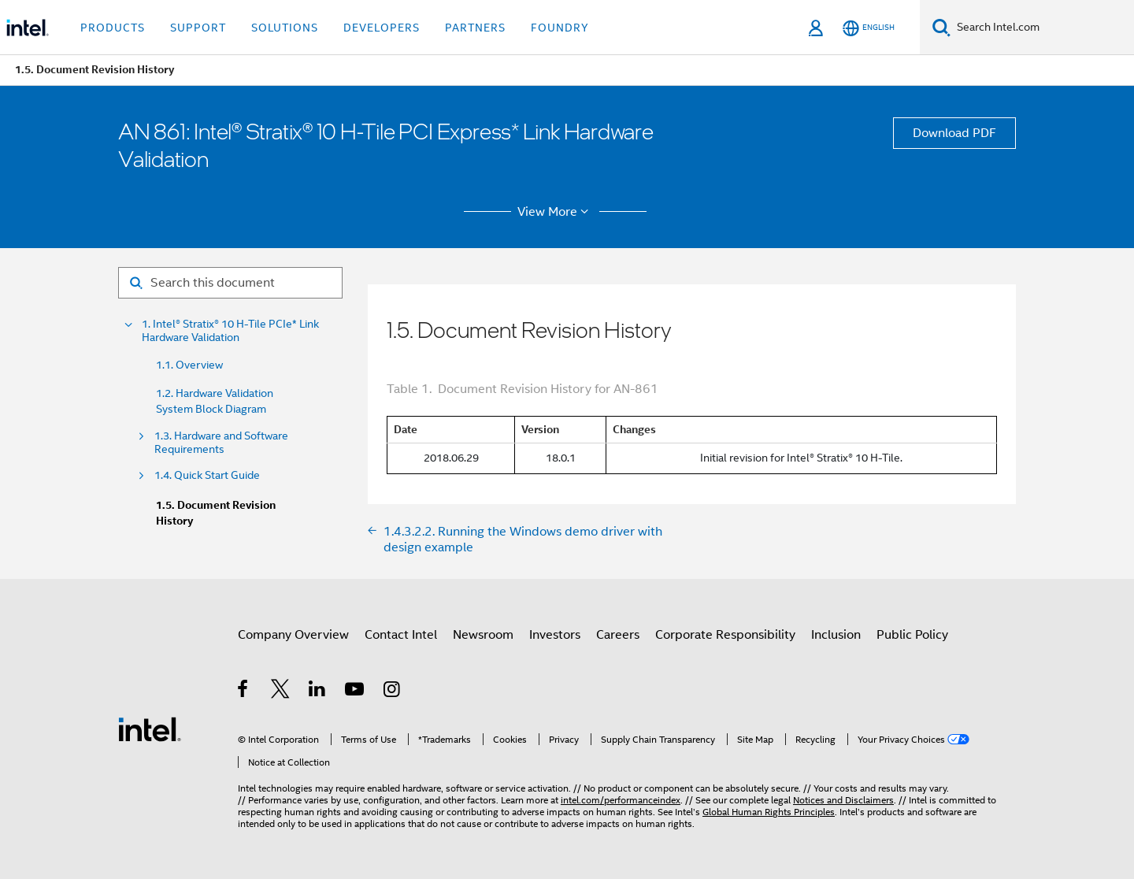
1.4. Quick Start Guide (207, 475)
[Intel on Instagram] (392, 691)
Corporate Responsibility (725, 635)
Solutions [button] (284, 27)
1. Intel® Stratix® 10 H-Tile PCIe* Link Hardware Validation (230, 330)
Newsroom (483, 635)
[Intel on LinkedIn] (318, 691)
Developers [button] (381, 27)
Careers (617, 635)
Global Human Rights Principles (768, 812)
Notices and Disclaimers (843, 800)
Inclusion (836, 635)
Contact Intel (401, 635)
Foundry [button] (560, 27)
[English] (869, 28)
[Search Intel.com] (1042, 28)
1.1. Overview (189, 365)
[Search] (941, 27)
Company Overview (293, 635)
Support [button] (198, 27)
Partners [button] (475, 27)
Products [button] (112, 27)
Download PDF (954, 133)
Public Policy (912, 635)
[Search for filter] (230, 283)
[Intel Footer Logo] (149, 728)
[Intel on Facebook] (244, 691)
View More (555, 212)
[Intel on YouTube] (355, 691)
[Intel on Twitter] (281, 691)
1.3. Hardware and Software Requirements (221, 442)
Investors (554, 635)
